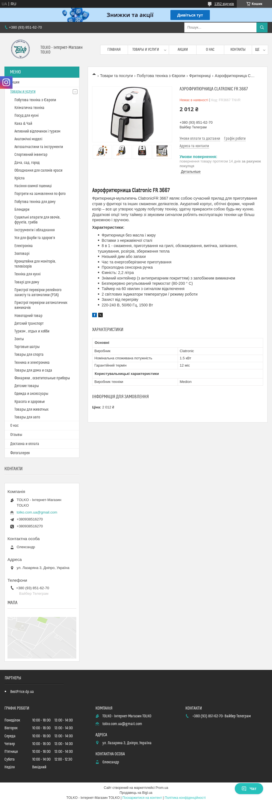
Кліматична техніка (29, 108)
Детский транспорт (29, 323)
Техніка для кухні (27, 274)
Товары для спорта (29, 354)
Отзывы (16, 435)
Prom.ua (162, 788)
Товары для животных (31, 409)
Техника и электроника (32, 362)
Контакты (238, 49)
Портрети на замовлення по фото (40, 194)
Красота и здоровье (29, 402)
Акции (183, 49)
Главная (114, 49)
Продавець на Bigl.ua (136, 793)
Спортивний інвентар (30, 155)
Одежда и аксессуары (31, 394)
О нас (210, 49)
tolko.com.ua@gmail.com (37, 512)
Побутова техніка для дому (35, 202)
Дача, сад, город (27, 163)
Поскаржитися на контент (142, 798)
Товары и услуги (145, 49)
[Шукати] (262, 27)
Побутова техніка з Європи (161, 75)
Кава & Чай (23, 123)
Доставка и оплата (24, 444)
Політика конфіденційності (185, 798)
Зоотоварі (21, 253)
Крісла (19, 178)
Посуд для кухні (26, 115)
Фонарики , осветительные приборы (42, 378)
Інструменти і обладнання (34, 230)
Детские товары (26, 386)
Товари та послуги (116, 75)
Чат (248, 788)
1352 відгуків (224, 4)
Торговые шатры (27, 347)
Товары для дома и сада (33, 370)
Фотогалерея (20, 453)
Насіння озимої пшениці (33, 186)
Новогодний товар (28, 316)
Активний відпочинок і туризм (37, 131)
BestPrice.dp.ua (22, 692)
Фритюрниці (200, 75)
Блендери (21, 209)
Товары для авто (27, 417)
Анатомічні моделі (28, 139)
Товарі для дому (26, 282)
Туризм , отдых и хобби (31, 331)
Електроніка (23, 246)
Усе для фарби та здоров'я (34, 238)
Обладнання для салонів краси (38, 170)
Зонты (19, 339)
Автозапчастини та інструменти (38, 147)
